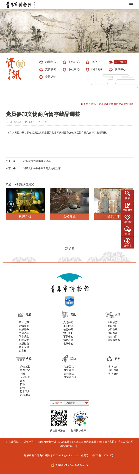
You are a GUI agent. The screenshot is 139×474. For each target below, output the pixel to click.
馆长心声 (24, 322)
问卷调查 (24, 336)
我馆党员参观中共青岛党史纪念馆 (33, 168)
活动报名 (69, 373)
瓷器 (22, 380)
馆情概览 (24, 326)
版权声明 (29, 441)
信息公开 (68, 329)
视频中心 (68, 343)
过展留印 (113, 333)
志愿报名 (127, 222)
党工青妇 (68, 333)
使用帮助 (14, 441)
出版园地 (113, 370)
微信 (127, 234)
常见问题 (24, 347)
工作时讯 (68, 326)
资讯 (93, 104)
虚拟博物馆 (114, 340)
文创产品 (24, 333)
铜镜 (22, 388)
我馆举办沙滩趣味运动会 (28, 161)
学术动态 (113, 366)
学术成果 (113, 373)
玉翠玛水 (25, 377)
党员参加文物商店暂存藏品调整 (116, 104)
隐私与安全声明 (47, 441)
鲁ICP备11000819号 (102, 455)
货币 (22, 384)
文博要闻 (68, 322)
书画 (22, 373)
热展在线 (113, 329)
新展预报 (113, 326)
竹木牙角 (25, 391)
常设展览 (113, 322)
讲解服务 (127, 210)
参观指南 (24, 343)
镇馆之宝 (25, 366)
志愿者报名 (70, 377)
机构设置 (24, 340)
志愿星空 (69, 370)
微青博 (127, 245)
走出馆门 (113, 336)
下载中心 (68, 336)
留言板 (22, 350)
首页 (84, 104)
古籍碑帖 (25, 395)
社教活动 (69, 366)
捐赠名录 (68, 340)
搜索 (127, 198)
